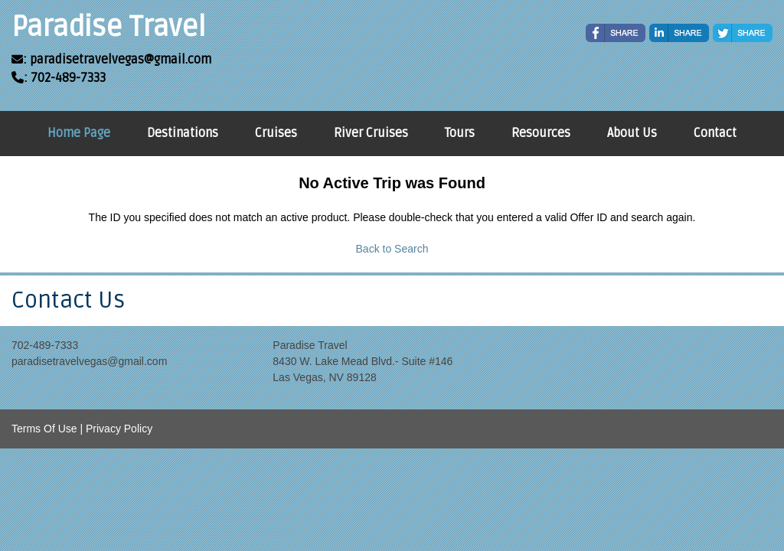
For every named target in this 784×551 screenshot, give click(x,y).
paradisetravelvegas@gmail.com (89, 361)
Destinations (182, 133)
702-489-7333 (44, 345)
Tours (460, 133)
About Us (632, 133)
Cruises (276, 133)
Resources (540, 133)
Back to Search (392, 249)
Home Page (78, 133)
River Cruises (371, 133)
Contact (715, 133)
